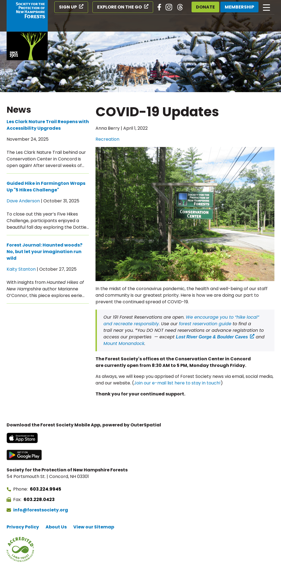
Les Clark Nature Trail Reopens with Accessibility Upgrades (48, 124)
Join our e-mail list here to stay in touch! (177, 383)
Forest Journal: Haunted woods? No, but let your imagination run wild (44, 251)
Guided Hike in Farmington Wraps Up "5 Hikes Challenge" (46, 186)
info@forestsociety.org (40, 510)
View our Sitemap (93, 527)
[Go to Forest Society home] (27, 30)
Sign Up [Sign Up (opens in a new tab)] (68, 7)
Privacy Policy (23, 527)
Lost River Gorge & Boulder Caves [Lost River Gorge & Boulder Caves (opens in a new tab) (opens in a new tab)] (212, 337)
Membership (239, 7)
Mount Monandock (123, 343)
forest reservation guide (206, 324)
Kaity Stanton (21, 269)
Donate (205, 7)
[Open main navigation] (266, 7)
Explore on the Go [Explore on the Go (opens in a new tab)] (119, 7)
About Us (56, 527)
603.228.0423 (39, 499)
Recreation (107, 139)
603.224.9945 (45, 489)
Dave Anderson (23, 201)
